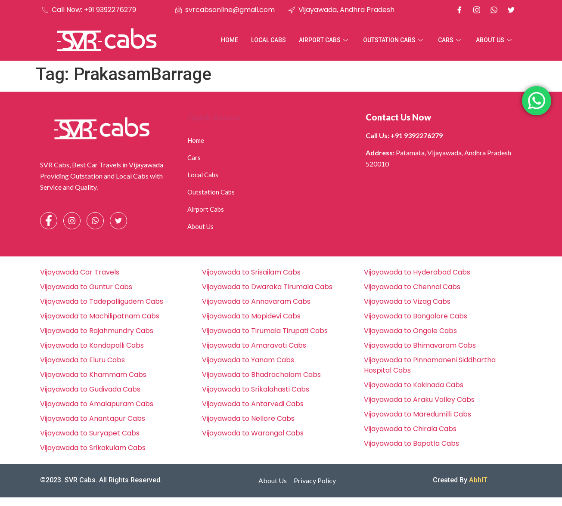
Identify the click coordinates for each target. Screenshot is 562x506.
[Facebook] (459, 9)
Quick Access (213, 117)
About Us (495, 40)
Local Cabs (268, 40)
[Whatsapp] (493, 9)
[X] (511, 9)
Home (229, 40)
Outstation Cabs (394, 40)
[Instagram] (476, 9)
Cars (450, 40)
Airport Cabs (324, 40)
